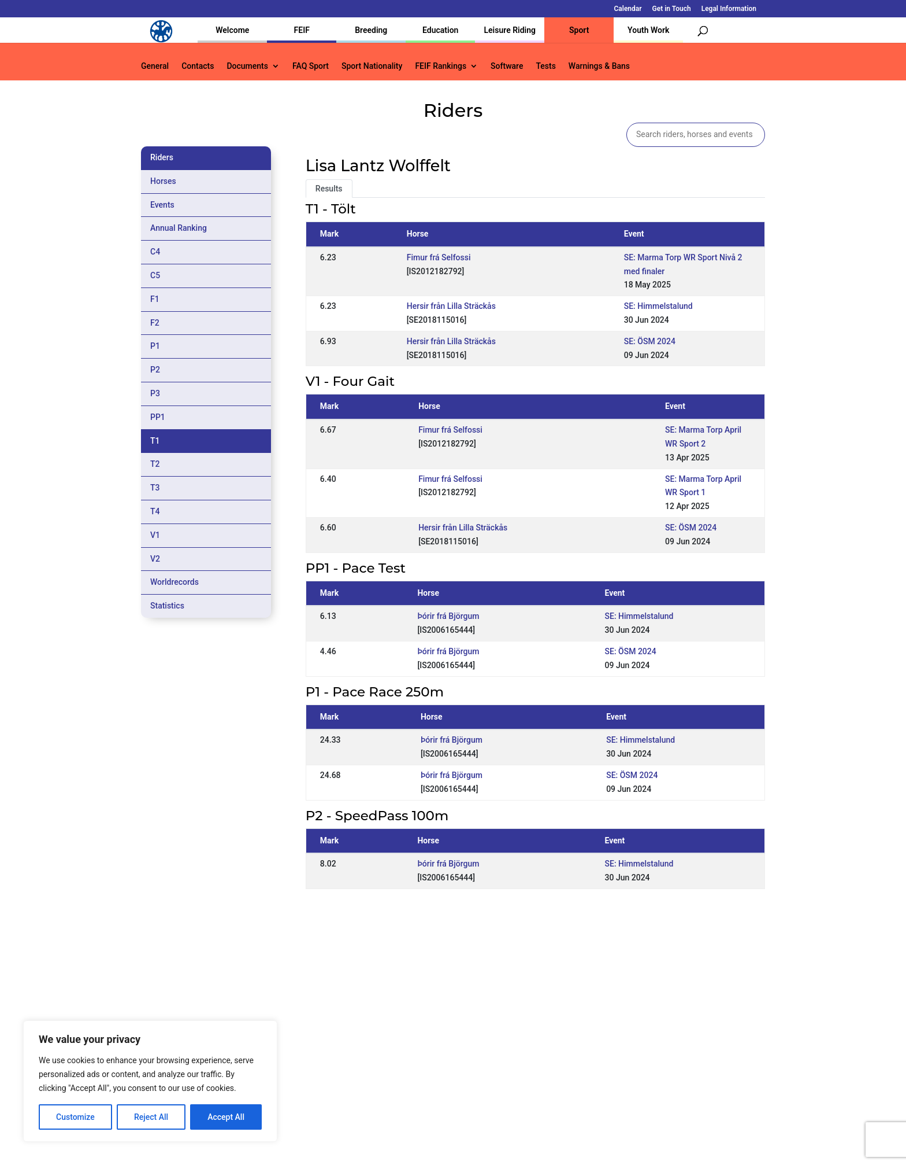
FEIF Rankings (440, 66)
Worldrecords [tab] (174, 582)
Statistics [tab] (167, 605)
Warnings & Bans (599, 66)
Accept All (225, 1117)
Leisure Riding (510, 30)
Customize (75, 1117)
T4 (155, 511)
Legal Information (728, 9)
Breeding (371, 30)
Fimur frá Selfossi (439, 257)
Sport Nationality (371, 66)
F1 (154, 299)
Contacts (197, 66)
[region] (150, 1081)
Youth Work (648, 30)
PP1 (157, 417)
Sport (579, 30)
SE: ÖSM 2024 (649, 341)
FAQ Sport (310, 66)
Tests (545, 66)
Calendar (628, 9)
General (155, 66)
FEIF (302, 30)
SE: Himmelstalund (658, 306)
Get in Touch (671, 9)
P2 (155, 369)
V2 (155, 558)
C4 (155, 251)
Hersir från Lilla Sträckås (451, 306)
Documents (247, 66)
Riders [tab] (161, 157)
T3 (155, 487)
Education (440, 30)
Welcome (232, 30)
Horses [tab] (163, 181)
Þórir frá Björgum (448, 616)
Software (507, 66)
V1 (155, 535)
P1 (155, 346)
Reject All (151, 1117)
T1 (155, 440)
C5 (155, 275)
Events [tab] (162, 204)
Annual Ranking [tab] (178, 228)
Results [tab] (329, 188)
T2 (155, 464)
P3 (155, 393)
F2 (154, 322)
